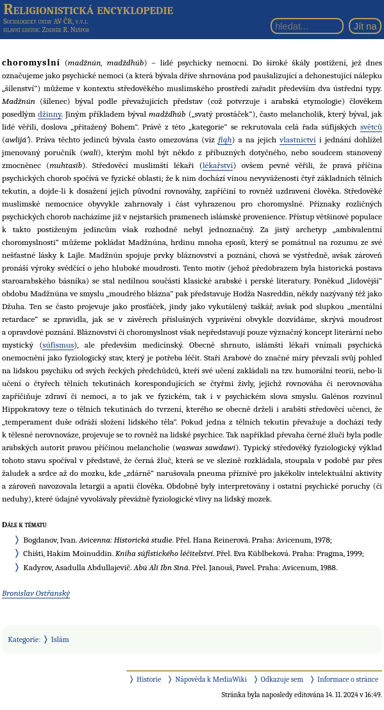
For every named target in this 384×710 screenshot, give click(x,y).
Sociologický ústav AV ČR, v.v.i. (45, 21)
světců (371, 126)
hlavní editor (20, 30)
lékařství (218, 165)
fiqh (224, 139)
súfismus (58, 345)
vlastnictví (298, 139)
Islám (60, 639)
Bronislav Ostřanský (36, 593)
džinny (50, 114)
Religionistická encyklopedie (88, 9)
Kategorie (23, 639)
